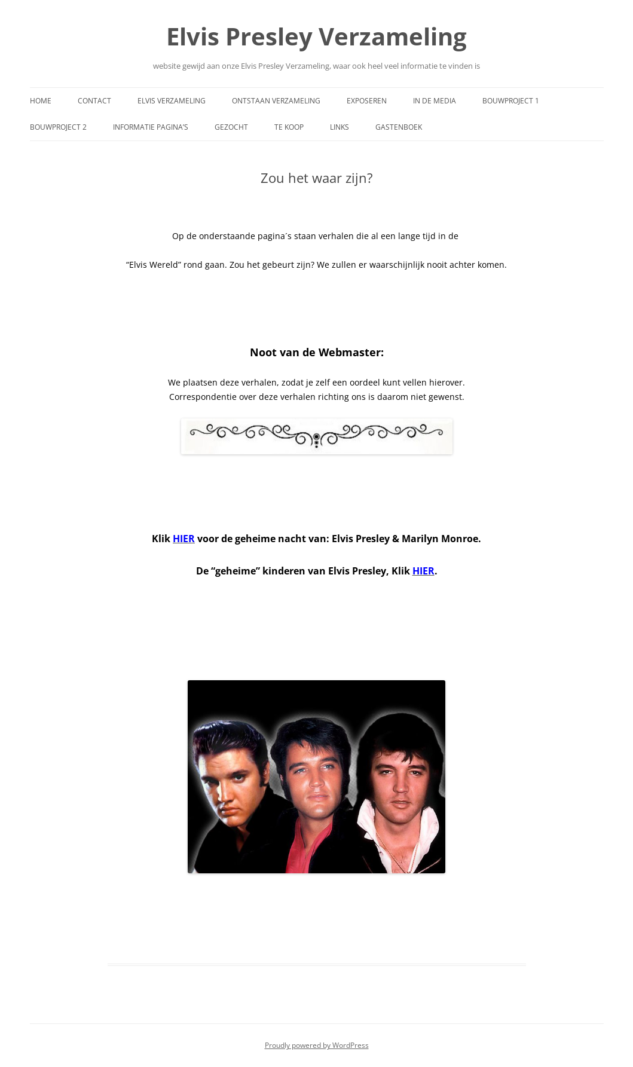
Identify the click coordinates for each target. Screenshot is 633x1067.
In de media (434, 101)
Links (339, 127)
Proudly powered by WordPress (317, 1045)
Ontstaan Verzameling (276, 101)
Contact (94, 101)
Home (40, 101)
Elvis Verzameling (171, 101)
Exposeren (367, 101)
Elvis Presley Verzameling (316, 36)
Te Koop (289, 127)
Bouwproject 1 (510, 101)
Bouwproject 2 (58, 127)
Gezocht (231, 127)
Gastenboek (398, 127)
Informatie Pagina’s (150, 127)
